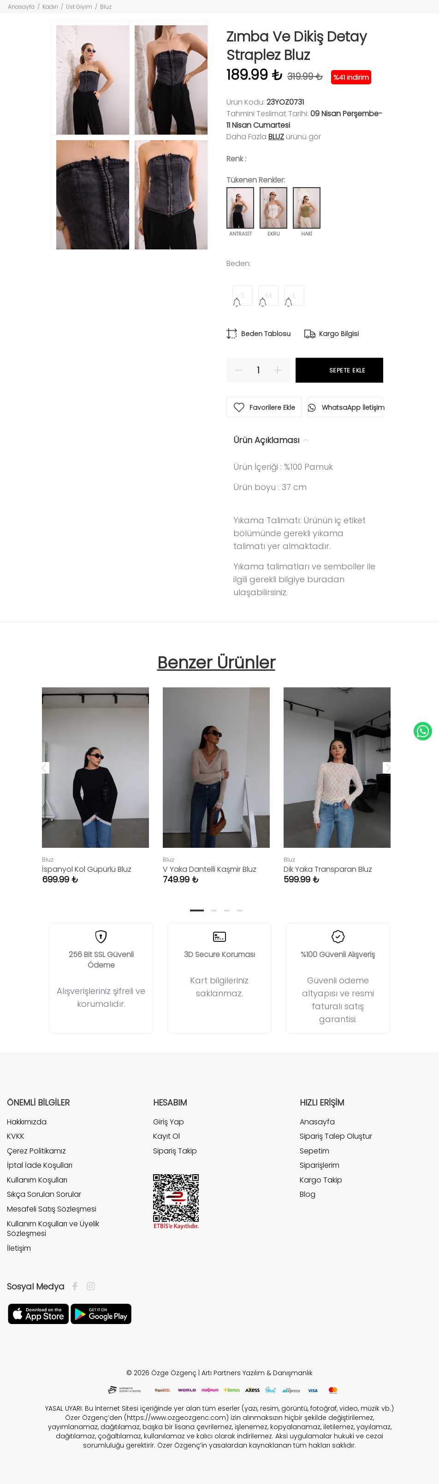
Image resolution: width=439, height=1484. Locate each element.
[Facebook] (77, 1287)
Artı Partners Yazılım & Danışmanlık (257, 1373)
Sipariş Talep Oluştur (336, 1136)
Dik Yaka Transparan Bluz (328, 869)
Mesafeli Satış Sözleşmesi (51, 1209)
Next (388, 767)
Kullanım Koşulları (37, 1180)
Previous (44, 767)
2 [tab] (214, 910)
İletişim (19, 1248)
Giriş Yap (168, 1122)
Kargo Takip (321, 1180)
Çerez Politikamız (36, 1151)
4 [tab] (240, 910)
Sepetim (314, 1151)
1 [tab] (197, 910)
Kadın (50, 7)
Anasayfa (21, 7)
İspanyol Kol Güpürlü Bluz (86, 869)
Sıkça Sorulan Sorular (44, 1194)
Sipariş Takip (175, 1151)
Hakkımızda (27, 1122)
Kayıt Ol (166, 1136)
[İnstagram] (88, 1287)
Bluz (106, 7)
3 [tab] (227, 910)
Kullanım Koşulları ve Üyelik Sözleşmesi (53, 1228)
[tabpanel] (95, 776)
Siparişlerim (319, 1165)
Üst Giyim (79, 7)
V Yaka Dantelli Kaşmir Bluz (209, 869)
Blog (307, 1194)
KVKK (15, 1136)
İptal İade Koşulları (39, 1165)
